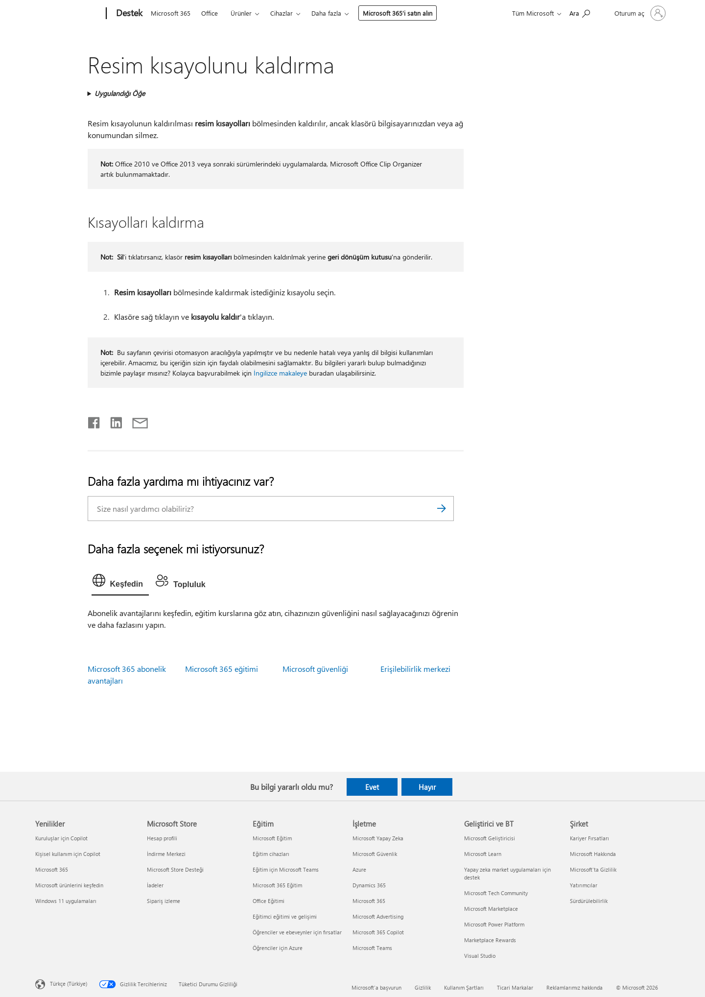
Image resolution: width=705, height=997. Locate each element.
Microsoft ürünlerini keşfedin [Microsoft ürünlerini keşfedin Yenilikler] (69, 885)
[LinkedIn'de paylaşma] (112, 420)
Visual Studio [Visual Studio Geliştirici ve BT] (479, 955)
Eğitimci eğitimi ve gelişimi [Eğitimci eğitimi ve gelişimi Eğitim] (285, 916)
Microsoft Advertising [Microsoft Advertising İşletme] (377, 916)
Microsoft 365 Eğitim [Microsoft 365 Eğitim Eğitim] (277, 885)
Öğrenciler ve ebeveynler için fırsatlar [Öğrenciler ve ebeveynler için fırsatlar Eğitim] (297, 932)
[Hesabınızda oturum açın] (639, 13)
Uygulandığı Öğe (119, 93)
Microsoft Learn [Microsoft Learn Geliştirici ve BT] (482, 853)
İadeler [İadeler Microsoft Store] (155, 885)
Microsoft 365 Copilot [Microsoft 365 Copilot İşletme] (378, 932)
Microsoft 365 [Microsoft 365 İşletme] (368, 900)
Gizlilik (423, 987)
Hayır (427, 787)
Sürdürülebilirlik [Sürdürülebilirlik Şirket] (589, 900)
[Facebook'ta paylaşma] (94, 420)
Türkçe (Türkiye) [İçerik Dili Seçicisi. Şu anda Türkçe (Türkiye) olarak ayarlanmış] (68, 983)
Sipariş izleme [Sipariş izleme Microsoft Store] (163, 900)
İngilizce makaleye (280, 373)
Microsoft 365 (170, 13)
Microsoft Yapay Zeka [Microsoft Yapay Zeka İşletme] (377, 838)
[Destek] (128, 13)
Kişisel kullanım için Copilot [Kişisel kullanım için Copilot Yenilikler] (67, 853)
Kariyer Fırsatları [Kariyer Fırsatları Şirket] (589, 838)
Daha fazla (326, 13)
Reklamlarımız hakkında (574, 987)
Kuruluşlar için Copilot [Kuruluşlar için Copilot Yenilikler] (61, 838)
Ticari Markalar (515, 987)
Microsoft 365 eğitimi (221, 669)
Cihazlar (281, 13)
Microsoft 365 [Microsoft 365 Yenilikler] (51, 869)
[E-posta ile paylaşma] (135, 420)
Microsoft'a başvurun (376, 987)
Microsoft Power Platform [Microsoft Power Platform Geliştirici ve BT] (494, 924)
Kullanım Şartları (464, 987)
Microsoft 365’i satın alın (397, 13)
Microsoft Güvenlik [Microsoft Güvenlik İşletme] (374, 853)
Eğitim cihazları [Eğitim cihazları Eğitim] (271, 853)
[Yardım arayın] (579, 12)
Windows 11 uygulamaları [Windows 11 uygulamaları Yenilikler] (65, 900)
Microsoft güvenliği (315, 669)
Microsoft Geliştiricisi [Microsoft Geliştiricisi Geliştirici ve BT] (489, 838)
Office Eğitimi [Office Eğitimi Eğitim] (268, 900)
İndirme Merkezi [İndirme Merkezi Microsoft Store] (166, 853)
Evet (372, 787)
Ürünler (241, 13)
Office (209, 13)
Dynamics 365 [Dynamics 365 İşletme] (369, 885)
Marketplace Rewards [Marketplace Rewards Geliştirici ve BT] (490, 940)
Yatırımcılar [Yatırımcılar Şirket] (583, 885)
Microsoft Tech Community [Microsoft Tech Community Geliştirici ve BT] (496, 893)
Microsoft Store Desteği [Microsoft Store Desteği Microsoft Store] (175, 869)
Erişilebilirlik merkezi (415, 669)
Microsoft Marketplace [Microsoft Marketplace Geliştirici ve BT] (491, 908)
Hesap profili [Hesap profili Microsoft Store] (162, 838)
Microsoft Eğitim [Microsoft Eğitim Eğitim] (272, 838)
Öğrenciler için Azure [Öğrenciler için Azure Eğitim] (278, 947)
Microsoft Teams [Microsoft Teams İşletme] (372, 947)
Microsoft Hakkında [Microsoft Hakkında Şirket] (593, 853)
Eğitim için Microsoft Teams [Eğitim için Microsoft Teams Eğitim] (286, 869)
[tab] (120, 582)
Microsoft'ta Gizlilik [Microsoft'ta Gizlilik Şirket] (593, 869)
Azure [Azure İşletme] (359, 869)
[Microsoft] (68, 13)
